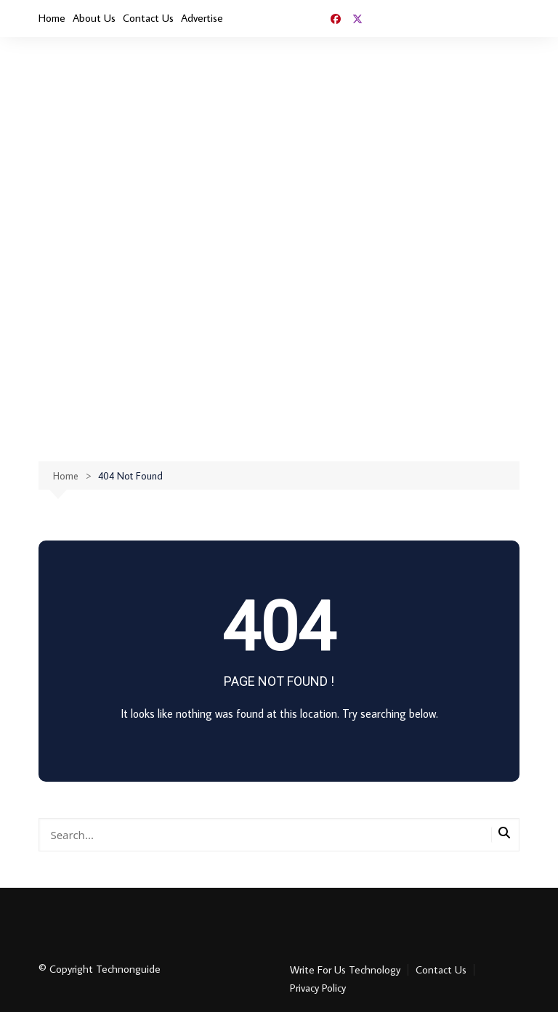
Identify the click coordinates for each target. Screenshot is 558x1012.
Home (52, 18)
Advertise (202, 18)
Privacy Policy (318, 988)
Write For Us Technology (345, 970)
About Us (94, 18)
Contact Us (148, 18)
